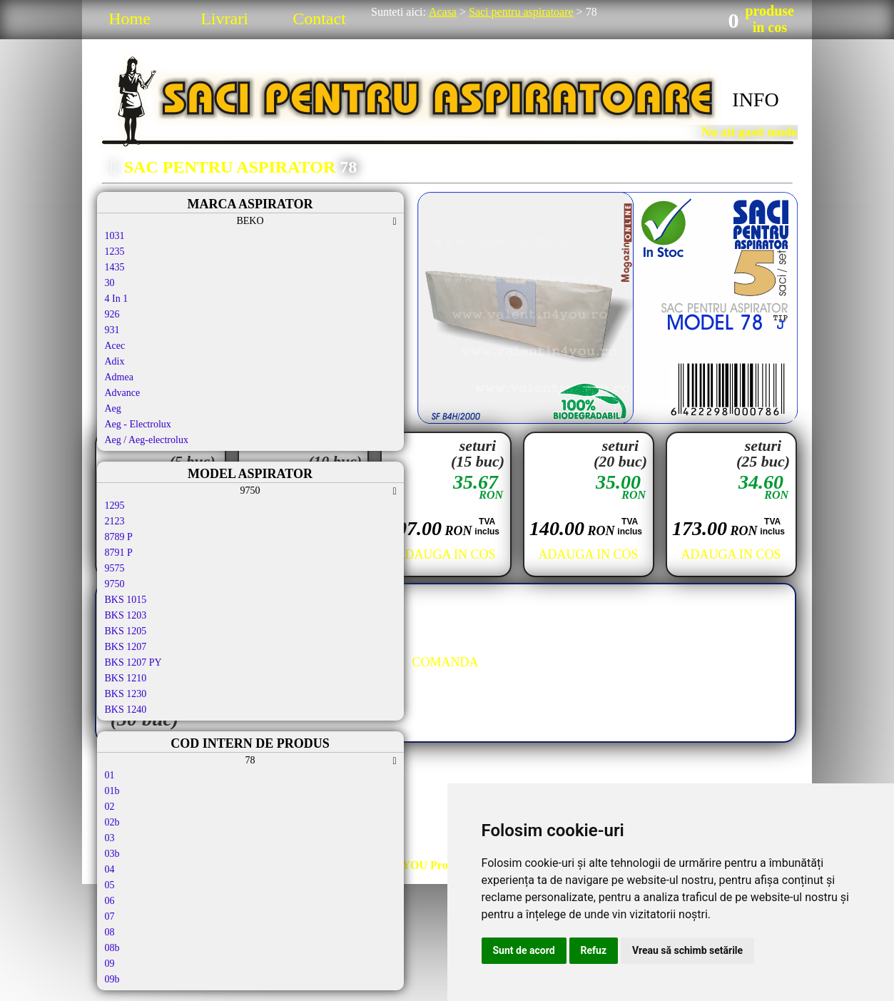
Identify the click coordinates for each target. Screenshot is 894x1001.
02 (110, 806)
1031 (115, 235)
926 (112, 314)
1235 (115, 251)
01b (112, 791)
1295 (115, 505)
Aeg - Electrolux (138, 424)
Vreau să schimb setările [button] (687, 950)
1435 (115, 267)
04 (110, 869)
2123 (115, 521)
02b (112, 822)
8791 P (119, 552)
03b (112, 853)
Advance (123, 392)
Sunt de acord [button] (524, 950)
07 (110, 916)
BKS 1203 (126, 615)
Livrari (224, 18)
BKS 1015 (126, 599)
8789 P (119, 537)
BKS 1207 (126, 646)
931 (112, 330)
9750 (115, 584)
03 (110, 838)
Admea (119, 377)
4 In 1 (116, 298)
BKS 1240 (126, 709)
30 (110, 283)
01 (110, 775)
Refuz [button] (594, 950)
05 (110, 885)
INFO (755, 99)
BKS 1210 (126, 678)
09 (110, 963)
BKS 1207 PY (133, 662)
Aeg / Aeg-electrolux (146, 440)
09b (112, 979)
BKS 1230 (126, 693)
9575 (115, 568)
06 (110, 900)
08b (112, 947)
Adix (115, 361)
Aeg (113, 408)
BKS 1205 (126, 631)
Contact (319, 18)
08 (110, 932)
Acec (115, 345)
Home (129, 18)
